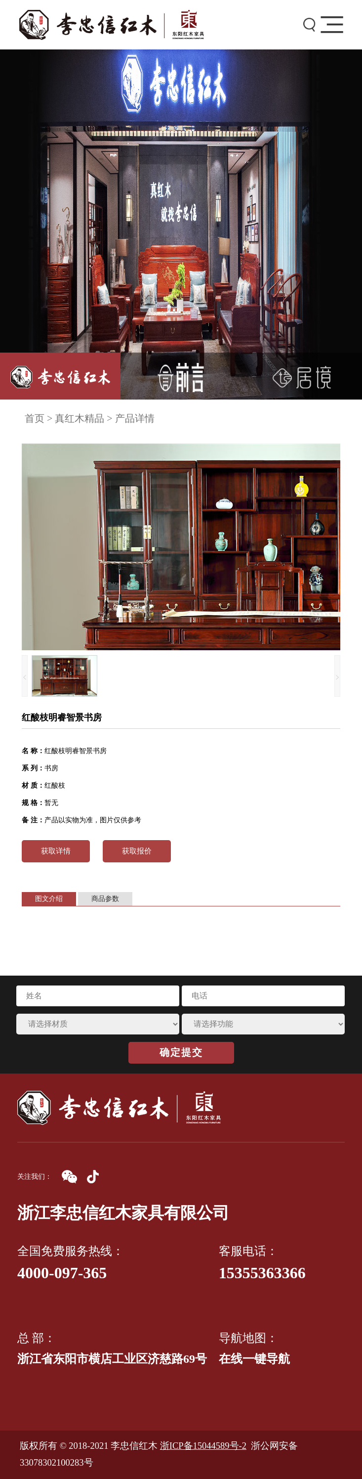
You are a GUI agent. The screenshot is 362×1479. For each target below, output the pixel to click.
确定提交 (181, 1052)
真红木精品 (79, 418)
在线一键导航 (254, 1358)
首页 (34, 418)
